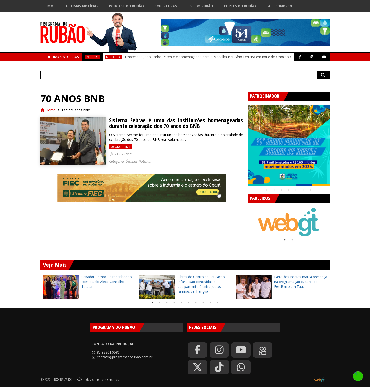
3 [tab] (281, 190)
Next (333, 143)
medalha (113, 57)
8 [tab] (203, 302)
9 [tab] (210, 302)
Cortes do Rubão (240, 6)
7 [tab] (310, 190)
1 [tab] (266, 190)
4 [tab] (288, 190)
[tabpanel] (289, 145)
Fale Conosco (279, 6)
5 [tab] (295, 190)
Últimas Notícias (82, 6)
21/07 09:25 (121, 154)
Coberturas (165, 6)
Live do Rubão (200, 6)
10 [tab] (217, 302)
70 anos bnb (120, 147)
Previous (244, 143)
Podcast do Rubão (126, 6)
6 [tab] (303, 190)
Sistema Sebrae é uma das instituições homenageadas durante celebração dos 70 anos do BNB (176, 123)
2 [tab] (274, 190)
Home (50, 6)
